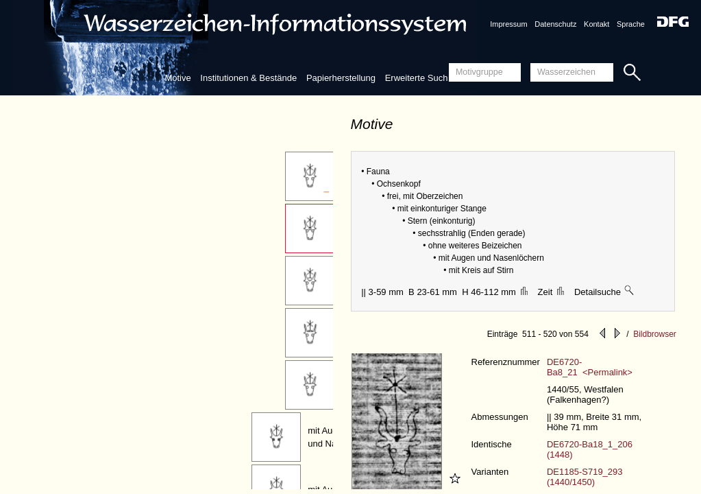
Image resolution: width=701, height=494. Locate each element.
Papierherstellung (341, 78)
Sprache (631, 24)
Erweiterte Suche (419, 78)
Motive (177, 78)
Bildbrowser (654, 334)
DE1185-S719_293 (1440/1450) (585, 477)
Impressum (508, 24)
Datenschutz (555, 24)
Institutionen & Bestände (248, 78)
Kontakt (596, 24)
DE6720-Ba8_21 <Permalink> (589, 367)
